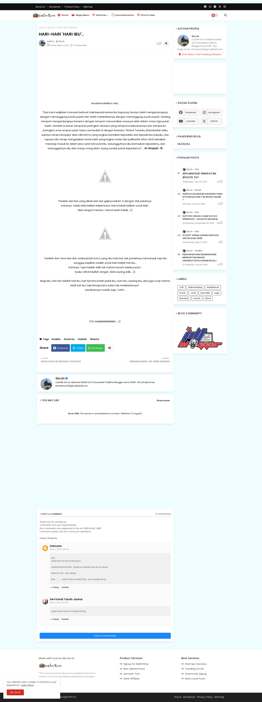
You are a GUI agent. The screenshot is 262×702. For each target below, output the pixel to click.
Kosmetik (205, 292)
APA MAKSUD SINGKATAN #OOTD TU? (199, 175)
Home (62, 15)
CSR (181, 287)
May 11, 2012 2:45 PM (59, 549)
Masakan (184, 298)
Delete (65, 587)
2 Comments (163, 514)
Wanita (51, 27)
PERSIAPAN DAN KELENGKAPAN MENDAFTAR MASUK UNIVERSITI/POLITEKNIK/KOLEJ (199, 257)
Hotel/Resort (213, 287)
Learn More (27, 685)
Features (99, 15)
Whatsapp (97, 348)
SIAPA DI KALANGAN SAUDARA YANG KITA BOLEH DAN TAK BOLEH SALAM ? (202, 196)
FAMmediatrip (195, 287)
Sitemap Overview (195, 664)
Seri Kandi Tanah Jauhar (66, 599)
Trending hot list (194, 668)
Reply (56, 587)
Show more (163, 400)
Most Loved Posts (195, 678)
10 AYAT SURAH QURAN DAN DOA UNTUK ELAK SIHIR (200, 237)
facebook (190, 112)
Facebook (62, 348)
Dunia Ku (69, 339)
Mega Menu (80, 15)
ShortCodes (146, 15)
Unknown (56, 546)
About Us (40, 6)
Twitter (80, 348)
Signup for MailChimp (135, 664)
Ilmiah (182, 292)
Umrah (197, 298)
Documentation (123, 15)
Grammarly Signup (196, 673)
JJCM (193, 292)
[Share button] (109, 348)
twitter (214, 121)
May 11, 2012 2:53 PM (59, 602)
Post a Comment (105, 635)
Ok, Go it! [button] (15, 692)
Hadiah (82, 339)
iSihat (208, 298)
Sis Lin (60, 378)
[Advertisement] (105, 75)
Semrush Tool (131, 673)
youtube (190, 121)
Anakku (55, 339)
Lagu (216, 292)
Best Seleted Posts (134, 668)
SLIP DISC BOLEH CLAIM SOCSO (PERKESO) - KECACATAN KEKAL (200, 218)
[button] (225, 15)
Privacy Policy (72, 6)
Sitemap (88, 6)
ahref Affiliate (131, 678)
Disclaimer (55, 6)
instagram (214, 112)
